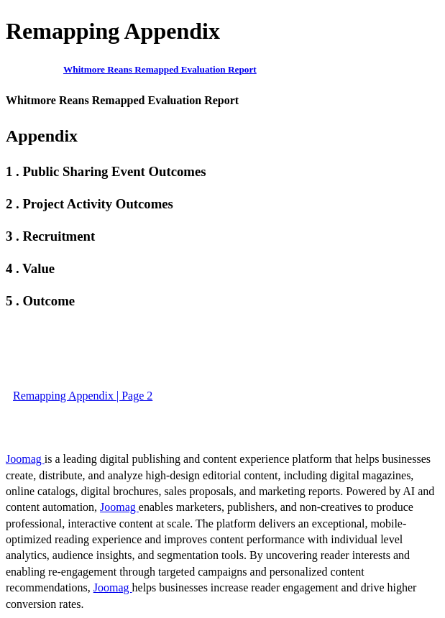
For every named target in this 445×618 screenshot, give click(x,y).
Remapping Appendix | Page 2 (82, 395)
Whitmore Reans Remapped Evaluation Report (160, 69)
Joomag (25, 459)
